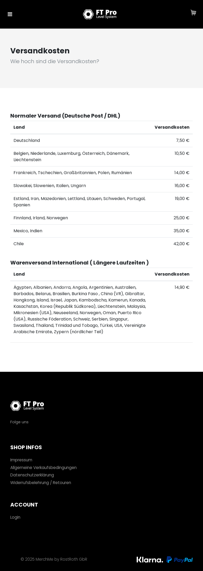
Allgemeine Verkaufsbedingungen (43, 467)
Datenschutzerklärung (32, 475)
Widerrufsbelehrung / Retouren (40, 482)
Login (15, 517)
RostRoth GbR (73, 559)
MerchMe (44, 559)
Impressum (21, 460)
